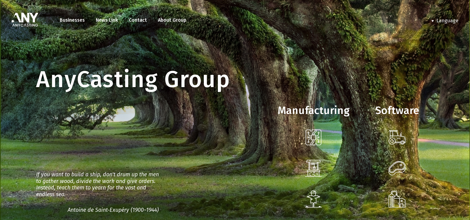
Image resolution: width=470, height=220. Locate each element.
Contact (138, 20)
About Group (172, 20)
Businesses (72, 20)
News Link (107, 20)
